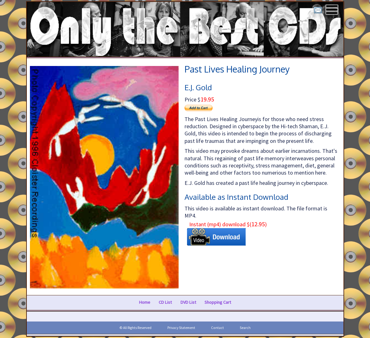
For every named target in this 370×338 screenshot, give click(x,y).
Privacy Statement (181, 328)
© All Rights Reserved (135, 328)
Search (245, 328)
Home (144, 302)
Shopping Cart (217, 302)
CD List (165, 302)
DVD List (188, 302)
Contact (217, 328)
